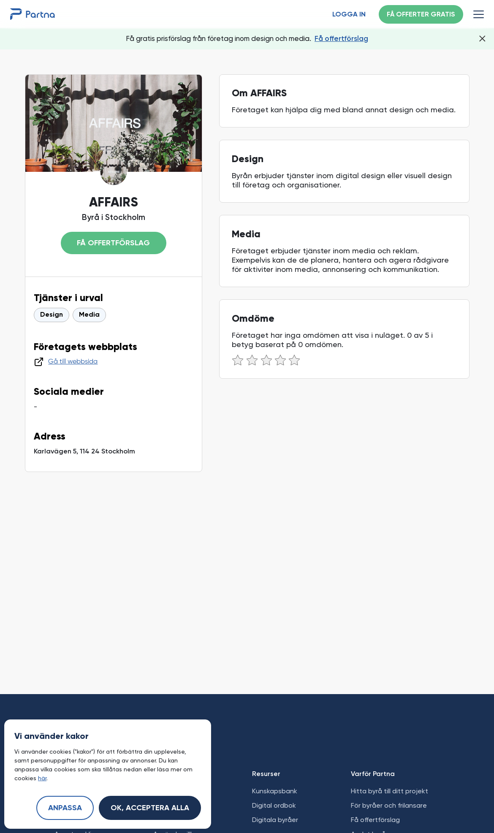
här (42, 778)
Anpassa (65, 808)
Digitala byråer (275, 820)
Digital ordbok (274, 805)
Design (51, 315)
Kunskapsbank (274, 791)
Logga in (349, 14)
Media (89, 315)
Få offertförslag (341, 38)
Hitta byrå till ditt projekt (389, 791)
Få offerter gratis (421, 14)
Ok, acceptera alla (150, 808)
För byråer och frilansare (389, 805)
